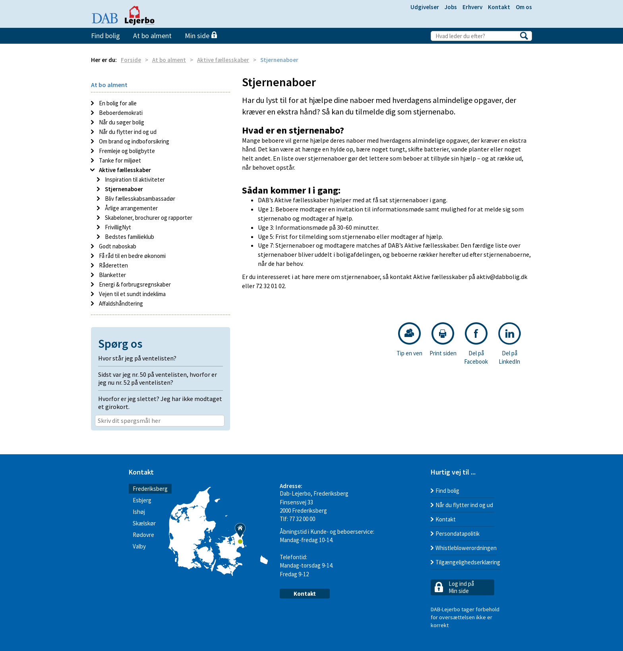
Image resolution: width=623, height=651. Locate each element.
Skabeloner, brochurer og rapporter (148, 217)
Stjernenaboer (123, 189)
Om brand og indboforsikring (133, 141)
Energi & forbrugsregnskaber (134, 284)
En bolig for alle (117, 103)
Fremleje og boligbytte (126, 151)
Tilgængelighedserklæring (467, 562)
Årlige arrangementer (131, 208)
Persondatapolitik (457, 533)
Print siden (443, 339)
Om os (524, 7)
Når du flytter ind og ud (127, 132)
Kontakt (499, 7)
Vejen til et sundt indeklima (132, 294)
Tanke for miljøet (119, 160)
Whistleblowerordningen (466, 548)
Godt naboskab (117, 246)
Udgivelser (424, 7)
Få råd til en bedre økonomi (132, 256)
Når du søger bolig (121, 122)
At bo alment (152, 35)
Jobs (451, 7)
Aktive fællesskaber (223, 60)
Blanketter (112, 275)
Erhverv (472, 7)
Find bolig (105, 35)
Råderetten (113, 265)
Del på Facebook (476, 343)
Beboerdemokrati (120, 112)
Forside (131, 60)
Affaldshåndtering (120, 303)
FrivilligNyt (117, 227)
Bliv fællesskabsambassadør (139, 198)
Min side (201, 35)
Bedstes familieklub (129, 236)
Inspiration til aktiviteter (134, 179)
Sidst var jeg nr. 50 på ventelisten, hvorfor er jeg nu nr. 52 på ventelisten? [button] (157, 378)
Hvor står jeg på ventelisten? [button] (137, 358)
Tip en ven (409, 339)
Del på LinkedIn (509, 343)
